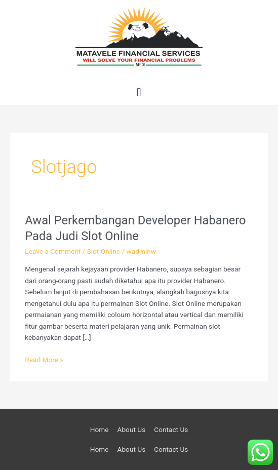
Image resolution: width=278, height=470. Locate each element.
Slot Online (104, 251)
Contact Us (171, 429)
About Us (131, 429)
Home (99, 429)
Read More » (44, 359)
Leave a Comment (53, 251)
